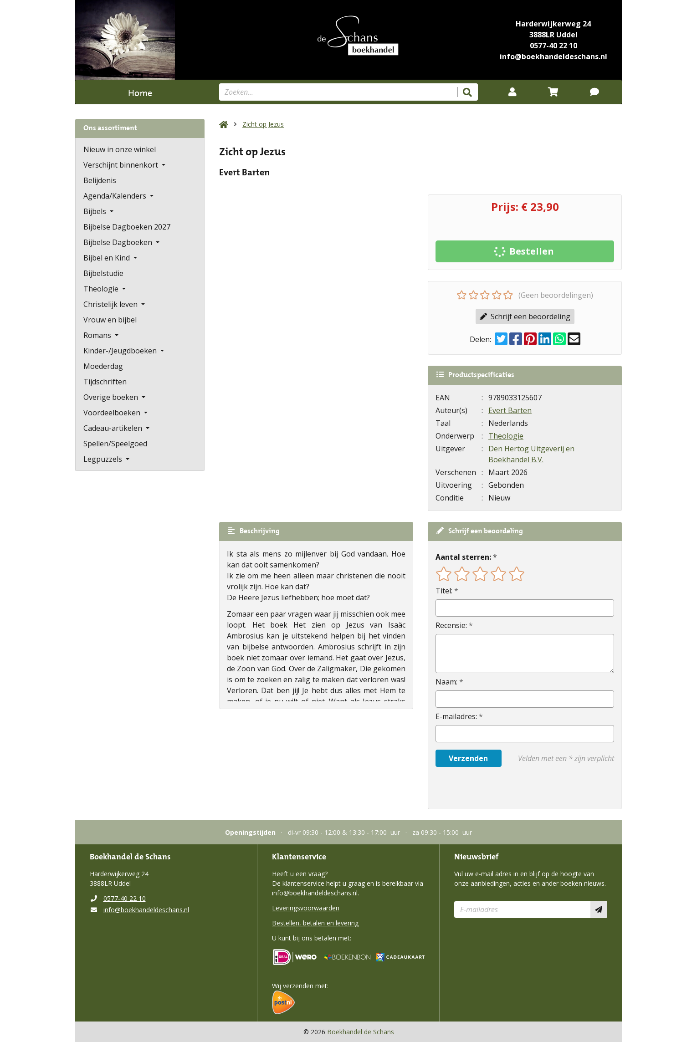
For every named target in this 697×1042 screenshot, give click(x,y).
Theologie (505, 436)
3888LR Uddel (553, 35)
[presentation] (494, 788)
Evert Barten (510, 410)
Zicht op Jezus (263, 124)
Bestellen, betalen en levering (315, 923)
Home (140, 92)
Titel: (444, 591)
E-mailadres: (456, 716)
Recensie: (451, 625)
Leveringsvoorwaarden (305, 908)
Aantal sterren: (463, 557)
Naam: (446, 682)
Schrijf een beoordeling (525, 317)
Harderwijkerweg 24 (553, 24)
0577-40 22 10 (553, 46)
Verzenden (468, 758)
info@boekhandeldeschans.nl (553, 56)
